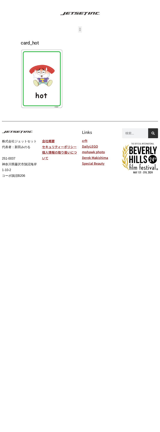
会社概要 (48, 141)
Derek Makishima (95, 157)
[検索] (153, 133)
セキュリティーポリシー (59, 146)
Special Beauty (93, 163)
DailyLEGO (90, 146)
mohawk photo (93, 151)
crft (84, 140)
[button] (80, 29)
